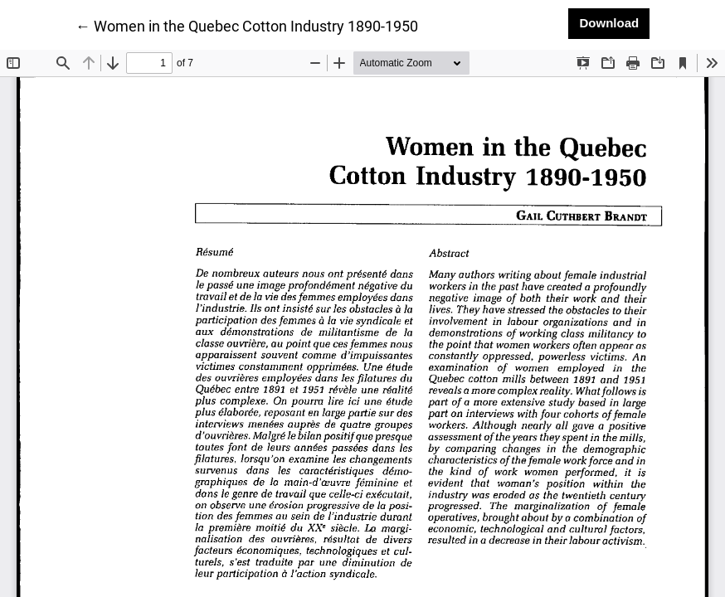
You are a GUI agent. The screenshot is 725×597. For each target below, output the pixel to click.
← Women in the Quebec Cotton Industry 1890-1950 (246, 25)
